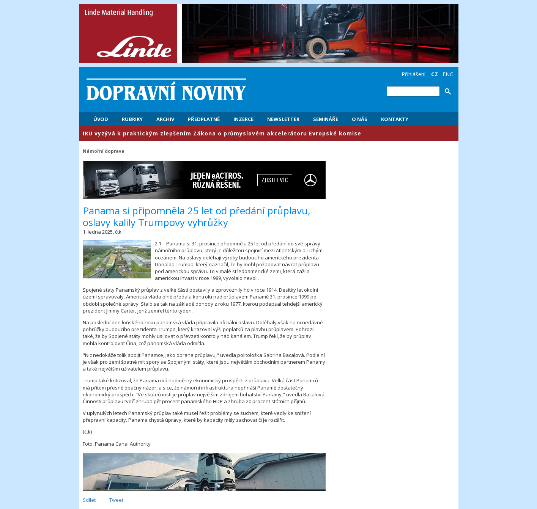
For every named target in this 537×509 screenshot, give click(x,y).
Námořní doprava (103, 151)
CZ (434, 74)
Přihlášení (413, 74)
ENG (448, 74)
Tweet (116, 499)
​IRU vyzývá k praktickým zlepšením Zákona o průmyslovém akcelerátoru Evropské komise (222, 133)
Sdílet (89, 499)
